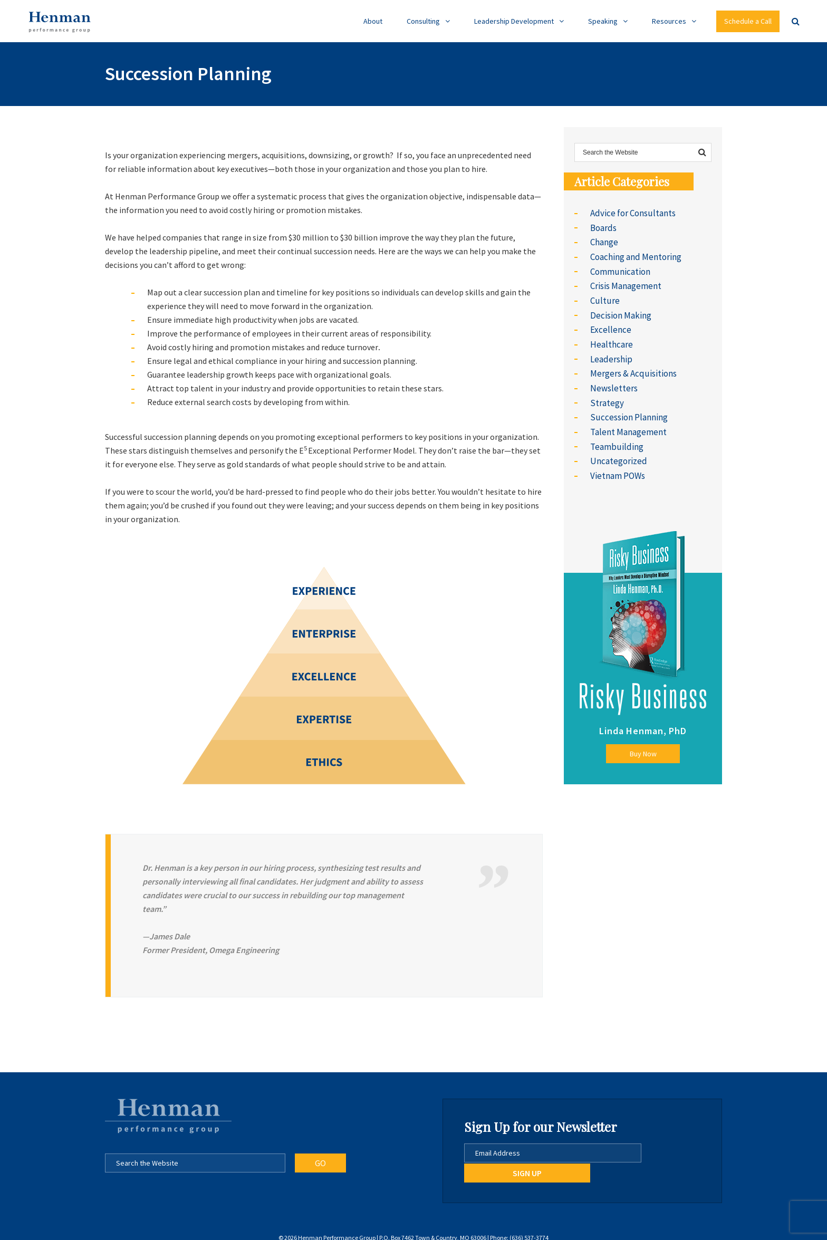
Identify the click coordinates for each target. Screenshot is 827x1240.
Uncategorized (616, 446)
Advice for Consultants (631, 213)
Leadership (610, 350)
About (372, 21)
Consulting (423, 21)
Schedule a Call (748, 21)
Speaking (603, 21)
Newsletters (612, 377)
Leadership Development (514, 21)
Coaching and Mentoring (634, 254)
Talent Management (627, 419)
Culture (603, 295)
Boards (603, 227)
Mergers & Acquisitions (631, 364)
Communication (619, 268)
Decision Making (619, 309)
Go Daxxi (442, 1229)
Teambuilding (615, 432)
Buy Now (643, 737)
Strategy (606, 391)
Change (604, 240)
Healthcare (610, 336)
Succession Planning (627, 405)
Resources (669, 21)
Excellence (609, 323)
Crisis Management (625, 281)
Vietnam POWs (617, 460)
